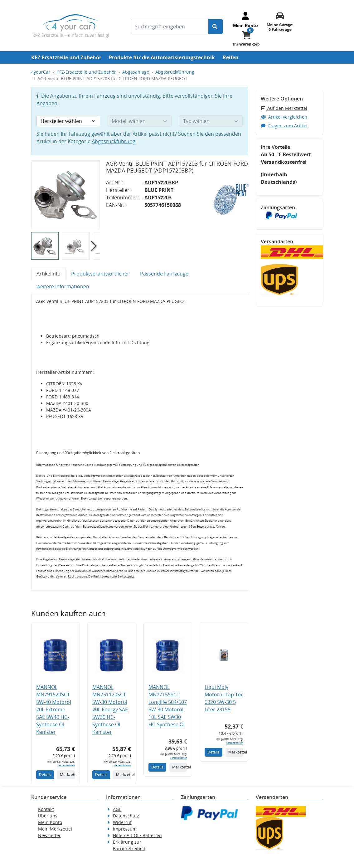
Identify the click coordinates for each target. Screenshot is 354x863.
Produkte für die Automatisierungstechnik (162, 57)
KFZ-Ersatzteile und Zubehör (66, 57)
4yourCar (40, 72)
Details (45, 774)
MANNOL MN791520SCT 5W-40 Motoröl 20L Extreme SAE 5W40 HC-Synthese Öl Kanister (53, 709)
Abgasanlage (135, 72)
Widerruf (122, 822)
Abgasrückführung (174, 72)
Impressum (125, 829)
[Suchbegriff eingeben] (170, 26)
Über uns (47, 816)
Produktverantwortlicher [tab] (100, 273)
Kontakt (46, 809)
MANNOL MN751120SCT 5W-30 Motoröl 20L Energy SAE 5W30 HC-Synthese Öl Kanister (110, 709)
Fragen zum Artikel (284, 126)
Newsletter (49, 835)
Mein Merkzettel (55, 829)
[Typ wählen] (211, 121)
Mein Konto (50, 822)
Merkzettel (67, 774)
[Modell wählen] (140, 121)
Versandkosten (66, 765)
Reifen (231, 57)
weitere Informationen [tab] (62, 286)
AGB (117, 809)
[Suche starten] (215, 26)
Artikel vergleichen (284, 117)
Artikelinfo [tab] (48, 273)
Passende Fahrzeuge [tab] (164, 273)
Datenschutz (126, 816)
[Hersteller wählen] (68, 121)
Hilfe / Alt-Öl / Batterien (137, 835)
